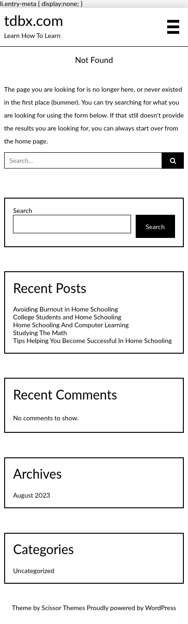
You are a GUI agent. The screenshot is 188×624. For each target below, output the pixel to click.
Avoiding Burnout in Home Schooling (65, 309)
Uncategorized (33, 570)
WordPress (160, 608)
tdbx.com (33, 20)
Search (22, 210)
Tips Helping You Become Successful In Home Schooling (92, 340)
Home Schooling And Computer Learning (71, 325)
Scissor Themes (63, 608)
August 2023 (31, 495)
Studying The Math (40, 333)
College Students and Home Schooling (67, 317)
